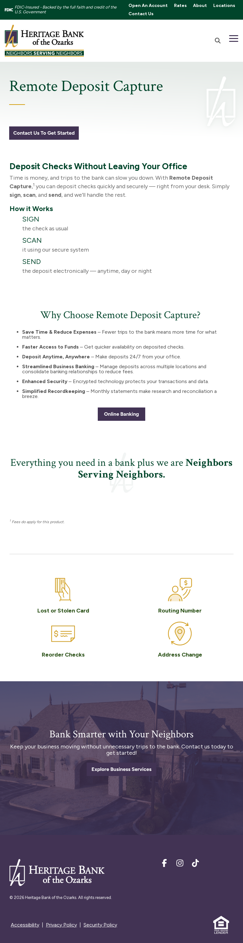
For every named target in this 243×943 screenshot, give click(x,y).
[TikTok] (195, 864)
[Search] (218, 40)
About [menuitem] (200, 5)
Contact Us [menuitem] (140, 13)
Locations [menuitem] (224, 5)
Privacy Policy (61, 925)
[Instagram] (180, 864)
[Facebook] (165, 864)
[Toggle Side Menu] (233, 38)
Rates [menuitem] (180, 5)
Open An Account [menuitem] (148, 5)
